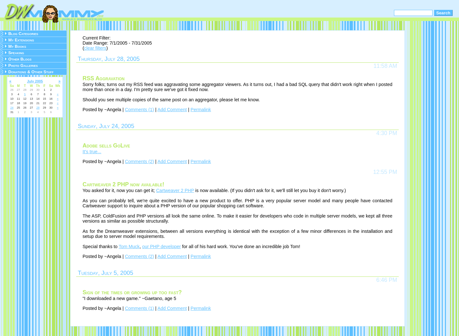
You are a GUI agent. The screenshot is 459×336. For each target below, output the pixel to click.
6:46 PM (386, 280)
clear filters (95, 48)
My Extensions (21, 40)
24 (11, 107)
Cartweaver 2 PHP (175, 190)
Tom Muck (129, 246)
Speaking (16, 52)
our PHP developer (161, 246)
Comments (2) (139, 161)
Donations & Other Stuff (31, 71)
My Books (17, 46)
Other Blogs (20, 59)
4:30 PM (386, 133)
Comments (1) (139, 109)
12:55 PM (385, 172)
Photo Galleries (23, 65)
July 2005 (35, 81)
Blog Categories (23, 33)
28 (38, 107)
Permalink (201, 109)
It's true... (92, 151)
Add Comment (172, 109)
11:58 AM (385, 66)
